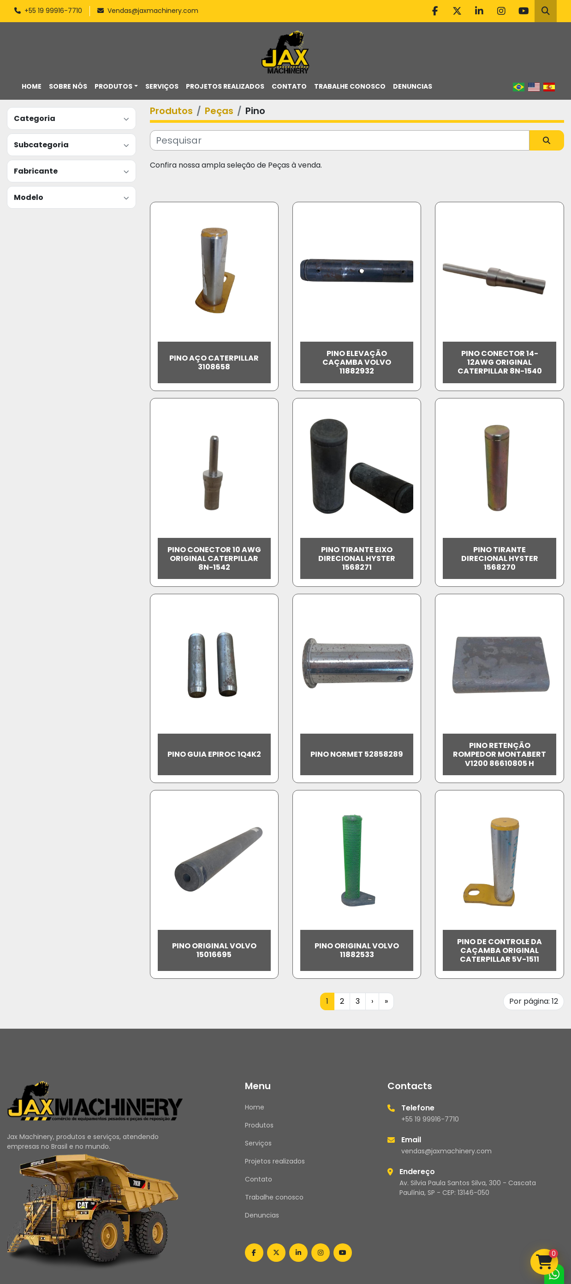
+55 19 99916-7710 (53, 10)
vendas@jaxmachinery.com (446, 1151)
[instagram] (501, 11)
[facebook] (435, 11)
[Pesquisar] (340, 140)
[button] (116, 86)
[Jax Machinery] (95, 1100)
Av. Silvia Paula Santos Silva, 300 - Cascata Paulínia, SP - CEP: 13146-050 (467, 1187)
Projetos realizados (225, 86)
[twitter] (457, 11)
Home (32, 86)
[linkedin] (479, 11)
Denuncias (412, 86)
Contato (289, 86)
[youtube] (523, 11)
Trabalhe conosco (350, 86)
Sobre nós (68, 86)
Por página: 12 (533, 1001)
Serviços (161, 86)
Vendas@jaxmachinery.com (152, 10)
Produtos (113, 86)
